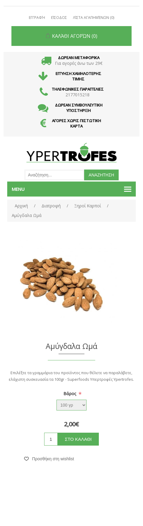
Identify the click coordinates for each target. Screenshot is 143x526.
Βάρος (70, 393)
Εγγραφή (37, 17)
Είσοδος (59, 17)
